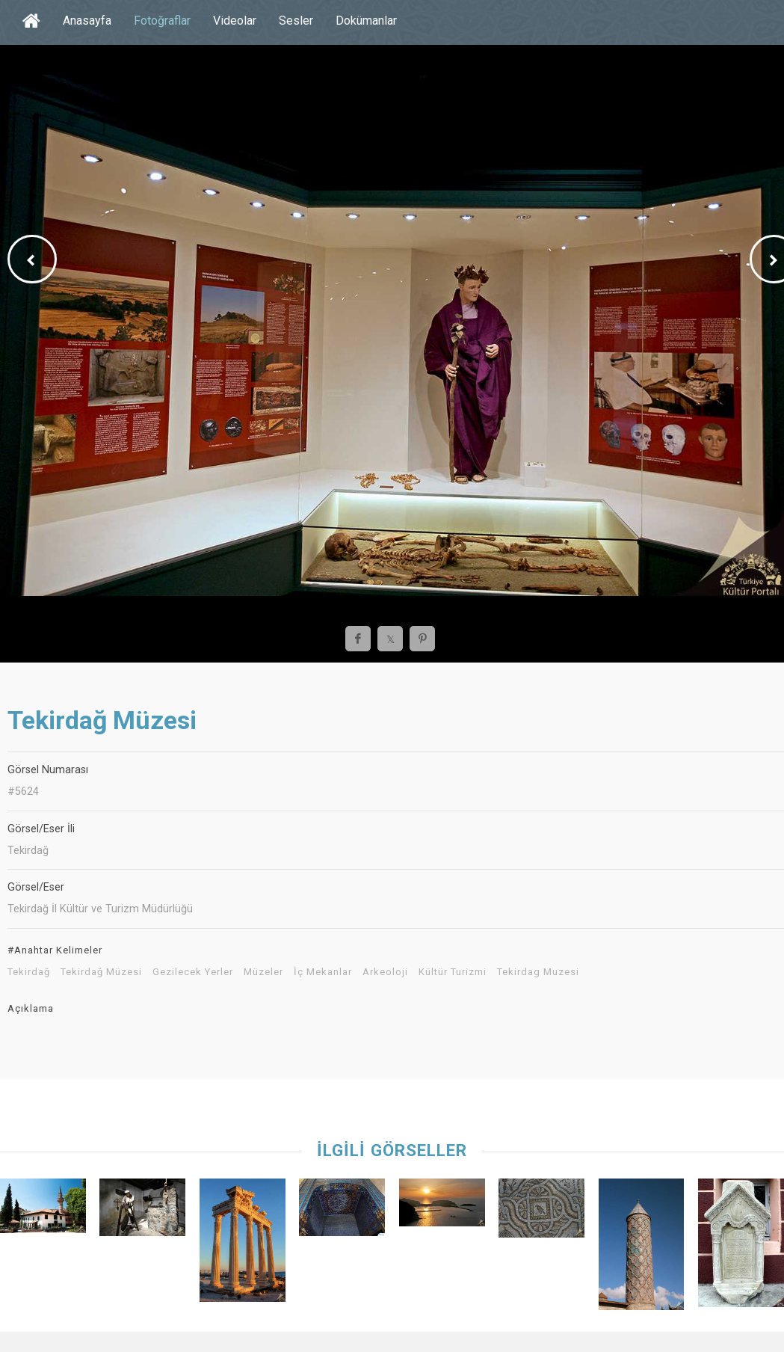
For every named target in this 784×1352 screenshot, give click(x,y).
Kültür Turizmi (453, 972)
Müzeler (263, 972)
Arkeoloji (385, 972)
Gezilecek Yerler (192, 972)
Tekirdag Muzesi (538, 972)
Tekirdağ (28, 972)
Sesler (296, 20)
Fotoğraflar (162, 20)
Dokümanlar (366, 20)
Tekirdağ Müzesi (101, 972)
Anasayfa (87, 20)
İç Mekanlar (323, 972)
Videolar (234, 20)
